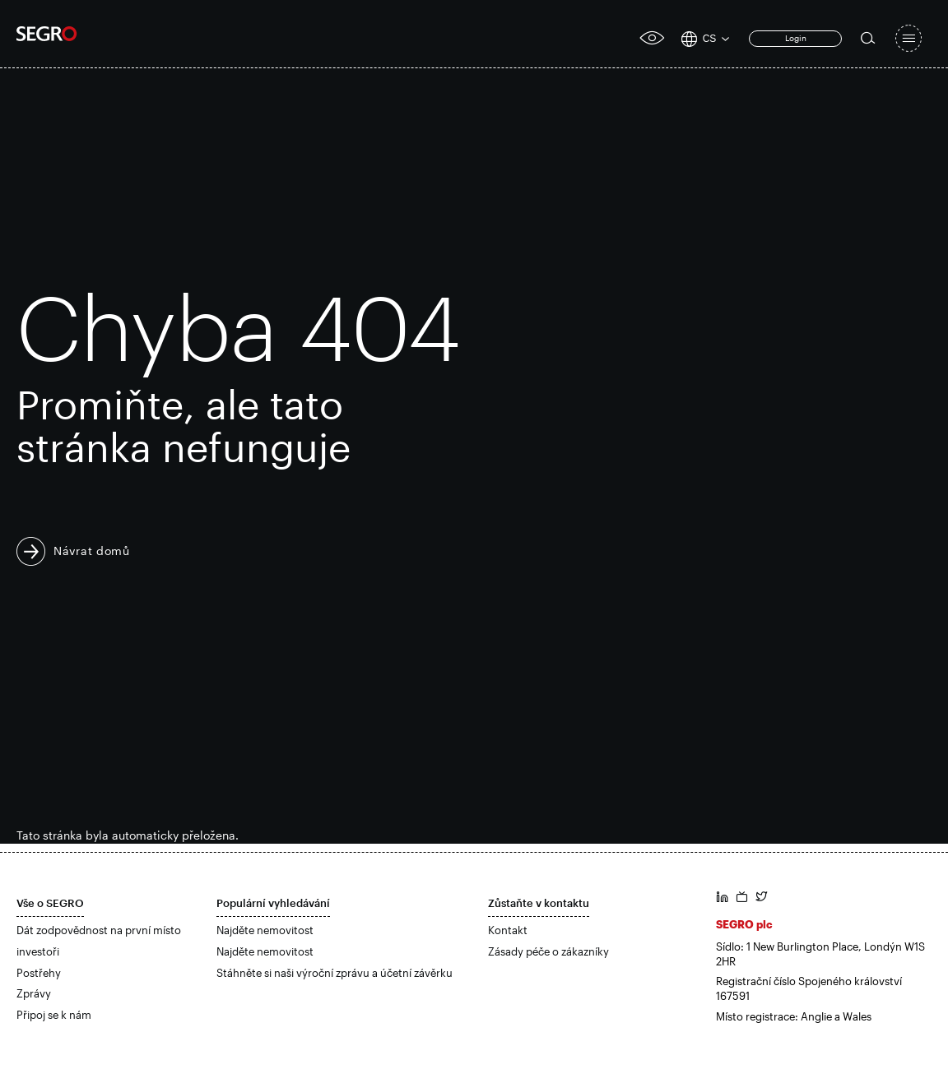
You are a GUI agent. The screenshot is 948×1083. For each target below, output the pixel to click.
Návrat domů (91, 551)
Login (795, 38)
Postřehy (38, 972)
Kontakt (507, 930)
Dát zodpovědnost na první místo (98, 930)
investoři (37, 951)
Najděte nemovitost (265, 930)
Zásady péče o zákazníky (548, 951)
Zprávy (33, 993)
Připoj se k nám (53, 1014)
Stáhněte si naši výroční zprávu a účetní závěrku (334, 972)
